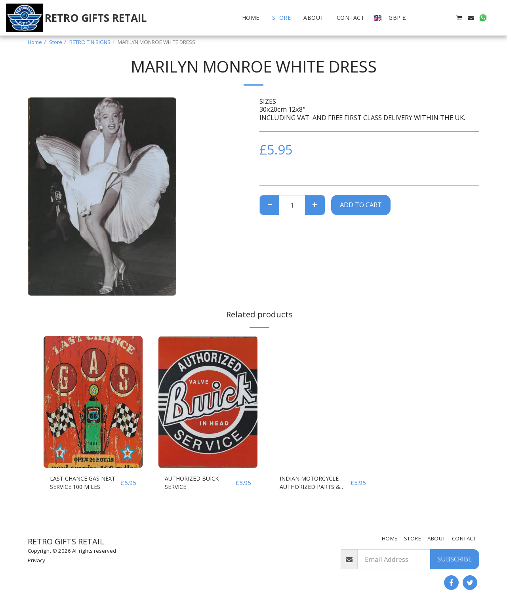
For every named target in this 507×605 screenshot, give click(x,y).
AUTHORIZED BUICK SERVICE (196, 483)
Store (55, 42)
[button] (423, 18)
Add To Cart (361, 204)
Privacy (36, 560)
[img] (93, 402)
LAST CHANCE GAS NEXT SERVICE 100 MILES (78, 484)
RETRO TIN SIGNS (90, 42)
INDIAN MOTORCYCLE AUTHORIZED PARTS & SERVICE (314, 484)
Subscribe (454, 558)
